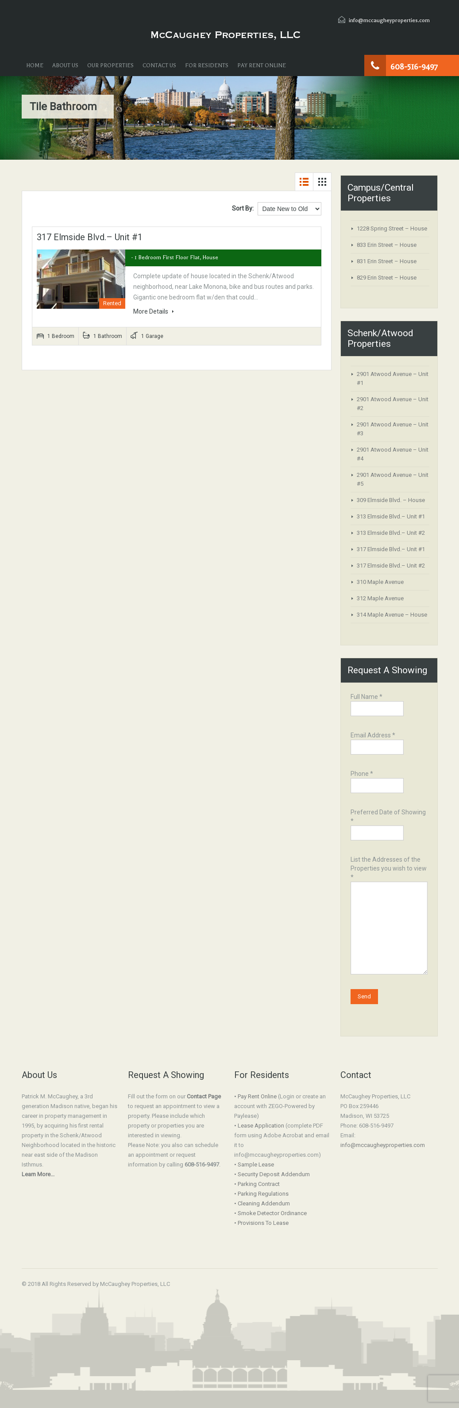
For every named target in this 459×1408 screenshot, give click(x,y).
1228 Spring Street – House (392, 228)
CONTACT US (159, 65)
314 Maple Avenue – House (392, 614)
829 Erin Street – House (387, 277)
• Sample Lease (254, 1164)
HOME (34, 65)
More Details (153, 311)
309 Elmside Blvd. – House (391, 500)
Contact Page (204, 1096)
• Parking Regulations (261, 1193)
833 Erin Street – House (387, 245)
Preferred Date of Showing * (388, 823)
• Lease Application (259, 1125)
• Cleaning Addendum (262, 1203)
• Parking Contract (257, 1184)
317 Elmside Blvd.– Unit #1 (90, 237)
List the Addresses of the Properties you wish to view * (389, 894)
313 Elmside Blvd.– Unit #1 (391, 516)
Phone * (377, 780)
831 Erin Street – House (387, 261)
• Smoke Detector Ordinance (270, 1213)
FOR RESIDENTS (206, 65)
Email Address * (377, 742)
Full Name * (377, 703)
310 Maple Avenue (380, 582)
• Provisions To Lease (261, 1223)
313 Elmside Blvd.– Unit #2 (391, 532)
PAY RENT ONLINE (261, 65)
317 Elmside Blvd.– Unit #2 (391, 565)
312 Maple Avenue (380, 598)
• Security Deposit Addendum (272, 1174)
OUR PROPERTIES (110, 65)
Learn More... (38, 1174)
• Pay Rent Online (255, 1096)
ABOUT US (65, 65)
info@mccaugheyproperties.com (389, 20)
